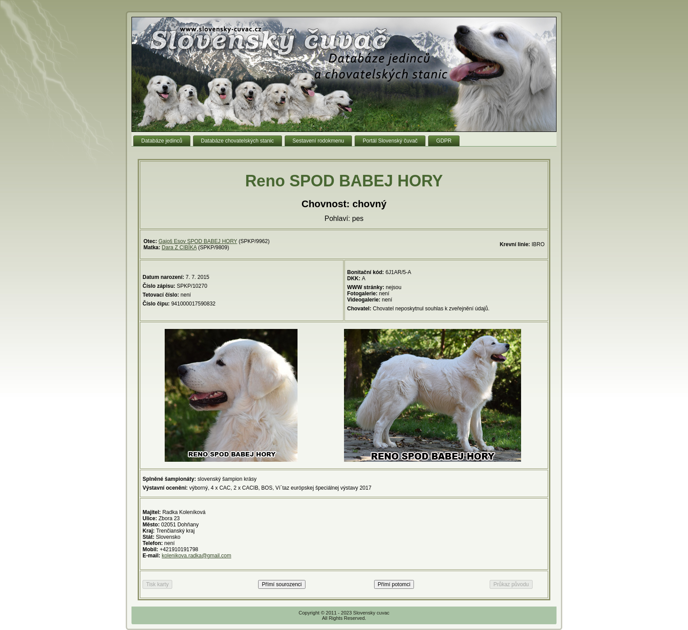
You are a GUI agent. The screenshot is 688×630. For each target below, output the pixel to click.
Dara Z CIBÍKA (179, 247)
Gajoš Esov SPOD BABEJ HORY (197, 241)
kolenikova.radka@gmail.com (196, 556)
